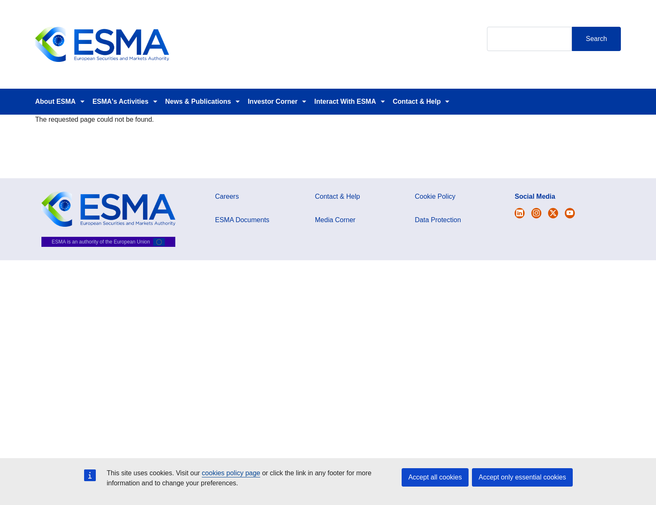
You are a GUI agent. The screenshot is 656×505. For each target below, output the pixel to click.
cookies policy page (231, 473)
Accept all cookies (435, 477)
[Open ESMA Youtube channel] (570, 213)
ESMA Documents (242, 219)
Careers (227, 196)
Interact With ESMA (345, 101)
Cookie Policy (435, 196)
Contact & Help (417, 101)
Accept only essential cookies (522, 477)
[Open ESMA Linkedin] (553, 213)
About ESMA (55, 101)
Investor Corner (272, 101)
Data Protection (438, 219)
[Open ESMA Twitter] (520, 213)
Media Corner (335, 219)
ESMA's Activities (120, 101)
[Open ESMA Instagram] (536, 213)
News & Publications (198, 101)
